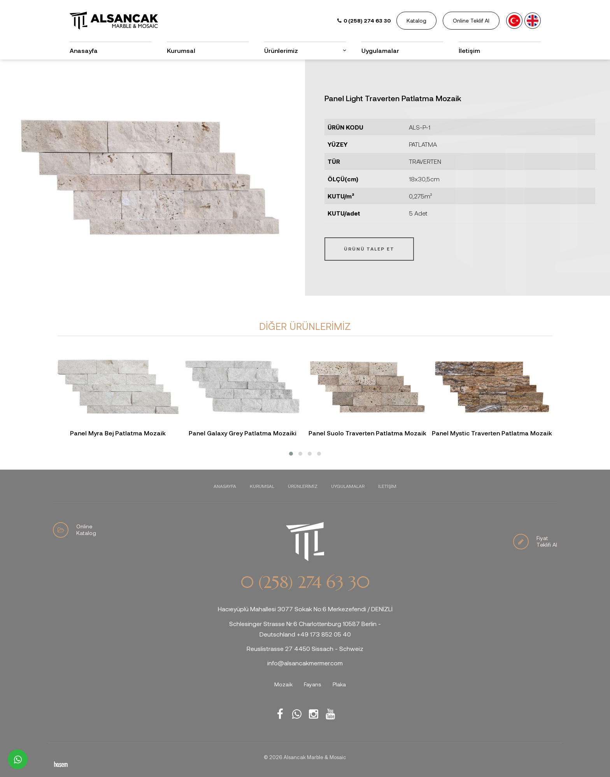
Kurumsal (181, 50)
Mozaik (283, 684)
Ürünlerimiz (281, 50)
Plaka (339, 684)
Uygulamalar (380, 50)
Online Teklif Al (471, 20)
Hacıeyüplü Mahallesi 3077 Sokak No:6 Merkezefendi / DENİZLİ (305, 608)
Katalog (416, 20)
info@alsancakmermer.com (305, 663)
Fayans (312, 684)
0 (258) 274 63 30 (305, 582)
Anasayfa (84, 50)
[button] (291, 454)
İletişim (469, 50)
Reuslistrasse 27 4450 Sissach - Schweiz (305, 648)
